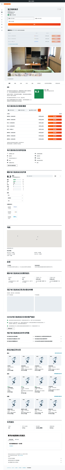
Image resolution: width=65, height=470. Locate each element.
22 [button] (30, 36)
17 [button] (17, 36)
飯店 (13, 467)
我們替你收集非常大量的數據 (35, 460)
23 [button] (15, 38)
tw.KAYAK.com (9, 467)
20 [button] (25, 36)
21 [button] (28, 36)
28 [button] (28, 38)
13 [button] (25, 33)
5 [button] (49, 28)
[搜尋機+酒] (1, 14)
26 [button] (49, 36)
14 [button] (28, 33)
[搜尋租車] (1, 12)
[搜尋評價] (40, 176)
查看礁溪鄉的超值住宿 (58, 373)
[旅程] (1, 24)
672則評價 (14, 14)
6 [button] (25, 30)
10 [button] (17, 33)
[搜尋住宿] (1, 9)
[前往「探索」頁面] (1, 17)
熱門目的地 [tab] (17, 439)
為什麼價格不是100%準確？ (35, 462)
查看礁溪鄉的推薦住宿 (58, 396)
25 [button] (20, 38)
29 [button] (30, 38)
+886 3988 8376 (11, 13)
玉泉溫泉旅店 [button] (50, 386)
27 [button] (25, 38)
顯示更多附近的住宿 (58, 353)
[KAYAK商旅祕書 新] (1, 21)
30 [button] (15, 41)
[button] (64, 1)
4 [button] (20, 30)
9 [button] (15, 33)
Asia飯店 (16, 467)
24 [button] (17, 38)
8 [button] (30, 30)
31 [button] (17, 41)
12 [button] (49, 30)
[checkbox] (12, 208)
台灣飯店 (20, 467)
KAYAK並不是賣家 (35, 458)
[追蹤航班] (1, 19)
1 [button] (39, 28)
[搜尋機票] (1, 7)
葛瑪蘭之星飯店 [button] (10, 409)
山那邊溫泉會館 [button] (10, 387)
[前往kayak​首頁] (7, 4)
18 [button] (20, 36)
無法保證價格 (21, 455)
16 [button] (15, 36)
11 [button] (20, 33)
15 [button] (30, 33)
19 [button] (49, 33)
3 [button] (44, 28)
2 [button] (15, 30)
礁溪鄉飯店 (24, 467)
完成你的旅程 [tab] (11, 439)
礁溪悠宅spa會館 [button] (24, 409)
